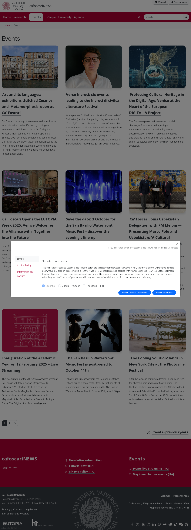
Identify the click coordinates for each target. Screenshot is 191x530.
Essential (50, 285)
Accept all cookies (164, 292)
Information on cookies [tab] (25, 273)
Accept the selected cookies (134, 292)
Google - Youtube (71, 285)
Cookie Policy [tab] (24, 265)
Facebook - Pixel (95, 285)
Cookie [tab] (20, 259)
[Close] (176, 244)
